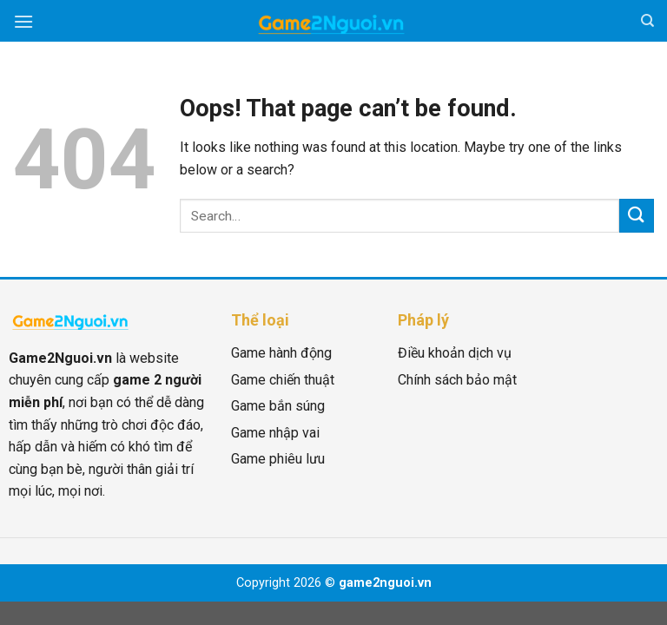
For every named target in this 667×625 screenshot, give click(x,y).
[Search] (647, 20)
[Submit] (636, 216)
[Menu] (23, 21)
